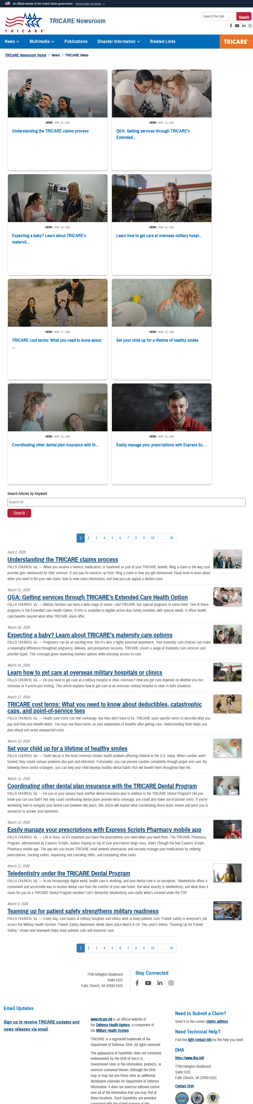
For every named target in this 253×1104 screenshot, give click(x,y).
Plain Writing (147, 1043)
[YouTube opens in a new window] (237, 25)
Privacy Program (50, 1043)
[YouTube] (148, 873)
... (162, 427)
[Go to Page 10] (153, 427)
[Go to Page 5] (112, 427)
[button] (91, 3)
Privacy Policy (19, 1043)
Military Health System (112, 920)
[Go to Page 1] (81, 427)
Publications (76, 41)
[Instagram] (171, 873)
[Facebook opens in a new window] (231, 25)
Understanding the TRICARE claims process (62, 449)
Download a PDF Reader (120, 1018)
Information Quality (82, 1043)
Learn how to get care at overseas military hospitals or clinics (84, 562)
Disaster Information (119, 41)
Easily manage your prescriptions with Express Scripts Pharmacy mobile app (104, 719)
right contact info (200, 929)
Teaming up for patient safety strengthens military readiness (83, 800)
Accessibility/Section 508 (182, 1043)
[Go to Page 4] (104, 427)
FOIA (240, 1043)
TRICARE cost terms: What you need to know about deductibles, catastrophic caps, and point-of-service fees (104, 597)
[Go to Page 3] (96, 427)
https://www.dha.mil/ (189, 947)
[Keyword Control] (126, 391)
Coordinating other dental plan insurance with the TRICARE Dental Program (102, 675)
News (12, 41)
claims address (217, 911)
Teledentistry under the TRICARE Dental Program (68, 763)
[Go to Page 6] (120, 427)
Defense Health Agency (113, 914)
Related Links (162, 41)
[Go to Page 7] (128, 427)
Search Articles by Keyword (27, 383)
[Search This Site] (218, 16)
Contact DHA (184, 975)
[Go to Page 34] (171, 427)
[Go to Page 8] (136, 427)
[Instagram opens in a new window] (250, 25)
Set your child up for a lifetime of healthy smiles (67, 638)
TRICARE (236, 42)
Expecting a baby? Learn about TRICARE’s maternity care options (89, 524)
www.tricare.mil (101, 908)
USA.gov (139, 1056)
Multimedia (42, 41)
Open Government (117, 1043)
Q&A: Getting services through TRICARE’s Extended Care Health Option (97, 487)
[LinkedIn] (159, 873)
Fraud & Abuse (218, 1043)
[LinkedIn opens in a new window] (244, 25)
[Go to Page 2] (88, 427)
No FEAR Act (116, 1056)
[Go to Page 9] (144, 427)
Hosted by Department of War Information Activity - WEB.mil (94, 1080)
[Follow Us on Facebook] (137, 873)
